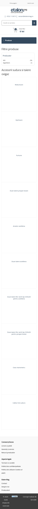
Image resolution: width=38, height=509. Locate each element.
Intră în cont (30, 3)
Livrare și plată (7, 446)
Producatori (6, 490)
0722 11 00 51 (11, 16)
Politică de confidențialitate (11, 466)
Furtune (19, 155)
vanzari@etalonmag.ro (25, 16)
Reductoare (19, 85)
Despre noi (5, 487)
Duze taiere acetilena (19, 261)
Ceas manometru (19, 367)
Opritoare (19, 120)
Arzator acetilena (19, 226)
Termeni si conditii (8, 463)
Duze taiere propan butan (19, 191)
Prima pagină (13, 3)
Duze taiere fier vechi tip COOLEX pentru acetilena (19, 298)
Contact (4, 483)
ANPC (3, 473)
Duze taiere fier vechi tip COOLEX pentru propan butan (19, 333)
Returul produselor (8, 453)
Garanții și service (8, 449)
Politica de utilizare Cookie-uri (12, 470)
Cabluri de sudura (19, 403)
